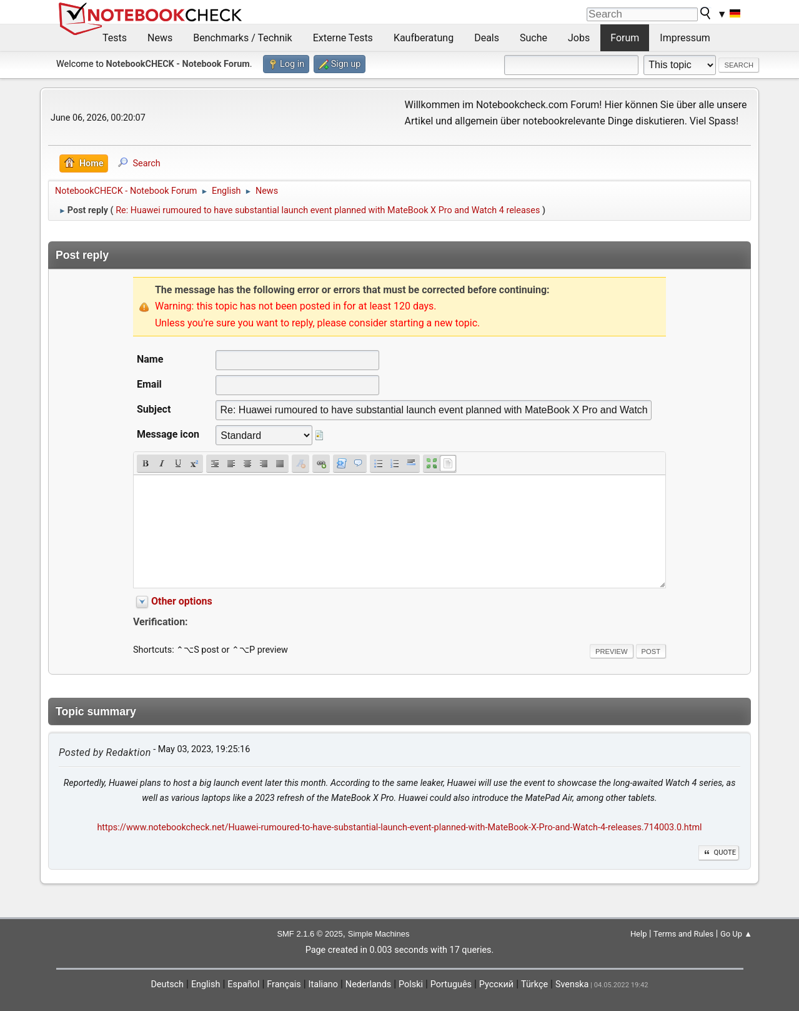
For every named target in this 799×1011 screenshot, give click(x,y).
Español (243, 984)
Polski (411, 984)
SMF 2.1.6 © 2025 (309, 933)
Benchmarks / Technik (242, 38)
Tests (114, 38)
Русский (496, 984)
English (206, 984)
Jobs (579, 38)
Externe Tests (343, 38)
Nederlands (368, 984)
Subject (154, 409)
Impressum (685, 38)
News (159, 38)
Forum (624, 38)
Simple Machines (379, 933)
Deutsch (167, 984)
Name (150, 359)
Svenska (572, 984)
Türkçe (534, 984)
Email (149, 384)
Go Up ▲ (736, 933)
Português (451, 984)
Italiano (323, 984)
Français (283, 984)
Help (638, 933)
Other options (181, 601)
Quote (719, 852)
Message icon (168, 434)
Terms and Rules (683, 933)
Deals (486, 38)
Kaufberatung (424, 38)
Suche (533, 38)
